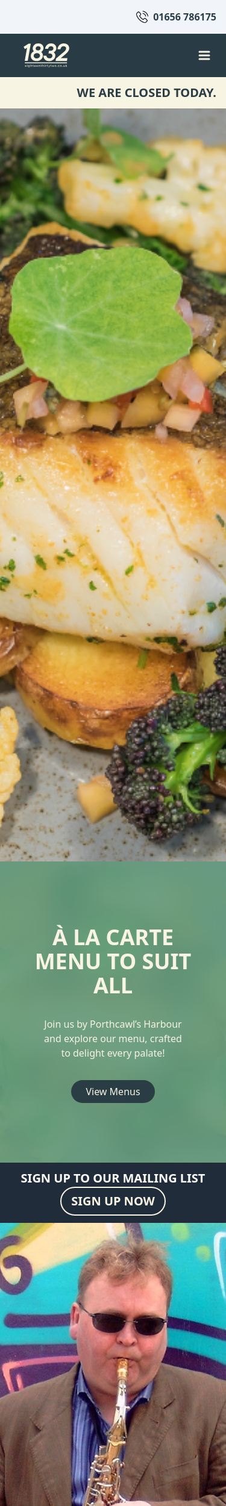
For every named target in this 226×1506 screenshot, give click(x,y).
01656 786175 (184, 16)
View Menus (113, 1091)
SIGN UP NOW (113, 1201)
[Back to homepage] (46, 55)
